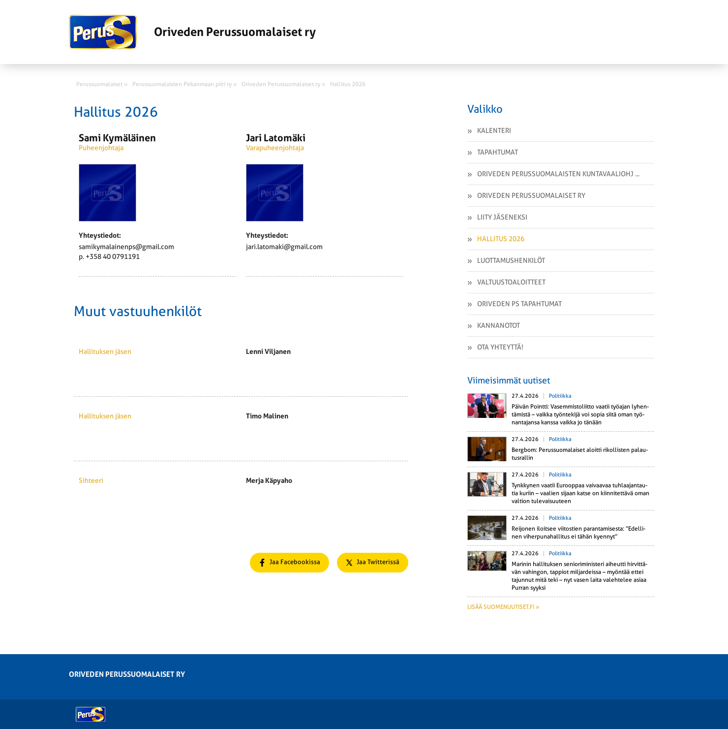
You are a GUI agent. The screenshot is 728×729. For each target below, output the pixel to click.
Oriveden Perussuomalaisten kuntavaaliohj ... (558, 174)
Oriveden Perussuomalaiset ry (531, 195)
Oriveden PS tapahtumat (519, 304)
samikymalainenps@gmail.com (126, 247)
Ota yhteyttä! (500, 347)
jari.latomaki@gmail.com (284, 247)
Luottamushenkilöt (511, 260)
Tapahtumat (497, 152)
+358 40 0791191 (113, 256)
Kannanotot (498, 325)
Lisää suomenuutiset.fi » (503, 606)
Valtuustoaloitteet (511, 282)
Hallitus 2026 (500, 239)
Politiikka (560, 396)
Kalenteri (494, 130)
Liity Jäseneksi (502, 217)
